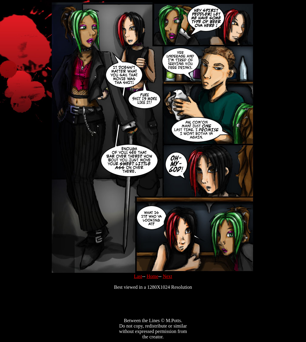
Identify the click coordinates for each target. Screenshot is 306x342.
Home (152, 276)
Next (167, 276)
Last (138, 276)
